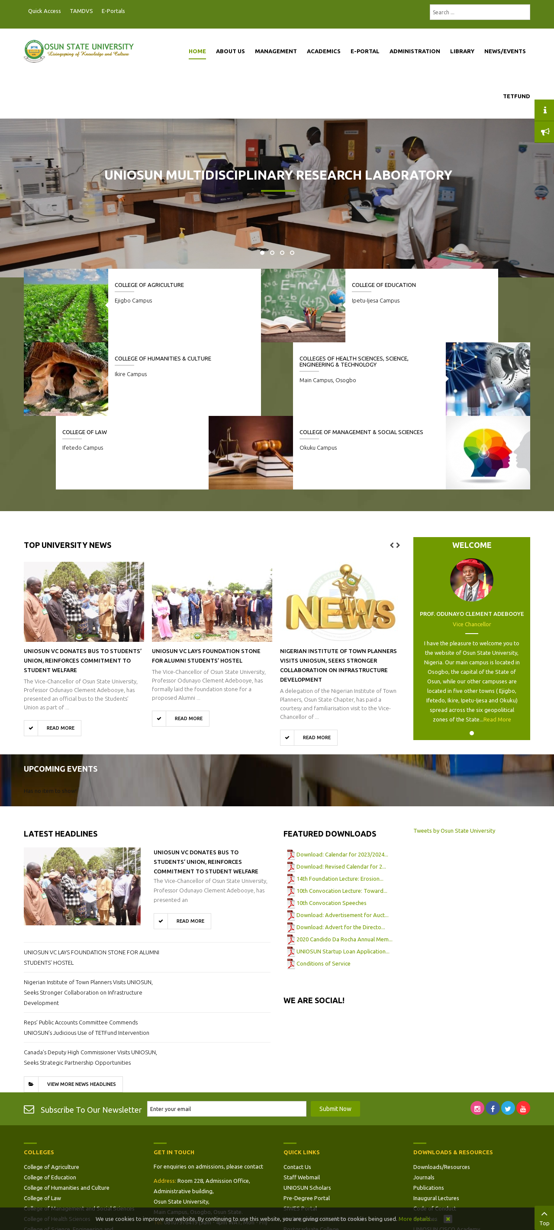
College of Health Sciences (57, 1145)
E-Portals (113, 11)
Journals (424, 1104)
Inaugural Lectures (436, 1124)
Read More (497, 646)
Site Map (294, 1166)
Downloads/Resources (441, 1093)
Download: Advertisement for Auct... (342, 841)
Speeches (425, 1145)
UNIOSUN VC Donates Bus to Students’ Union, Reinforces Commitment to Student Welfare (83, 586)
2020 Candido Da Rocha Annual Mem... (344, 866)
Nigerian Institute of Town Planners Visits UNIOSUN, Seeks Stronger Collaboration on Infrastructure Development (88, 918)
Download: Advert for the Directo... (340, 853)
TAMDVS (81, 11)
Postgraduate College (311, 1156)
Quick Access (44, 11)
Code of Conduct (434, 1135)
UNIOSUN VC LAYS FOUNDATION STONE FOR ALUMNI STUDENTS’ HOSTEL (91, 884)
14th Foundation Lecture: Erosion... (339, 805)
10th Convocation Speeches (331, 829)
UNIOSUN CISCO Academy (446, 1156)
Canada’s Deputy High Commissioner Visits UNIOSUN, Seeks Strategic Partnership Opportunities (90, 984)
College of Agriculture (149, 285)
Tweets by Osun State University (454, 757)
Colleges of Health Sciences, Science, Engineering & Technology (396, 367)
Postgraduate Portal (132, 11)
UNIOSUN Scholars (307, 1114)
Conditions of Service (323, 890)
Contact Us (297, 1093)
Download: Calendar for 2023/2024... (342, 781)
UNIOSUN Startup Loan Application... (343, 878)
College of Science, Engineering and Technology (68, 1161)
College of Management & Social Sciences (231, 364)
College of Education (315, 285)
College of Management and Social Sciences (79, 1135)
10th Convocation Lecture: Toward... (341, 817)
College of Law (52, 358)
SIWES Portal (300, 1135)
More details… (417, 1219)
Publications (428, 1114)
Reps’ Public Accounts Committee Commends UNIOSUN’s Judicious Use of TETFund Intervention (86, 954)
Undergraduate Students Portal (323, 1145)
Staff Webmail (301, 1104)
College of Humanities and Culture (67, 1114)
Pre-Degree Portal (306, 1124)
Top (544, 1217)
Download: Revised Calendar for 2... (341, 793)
